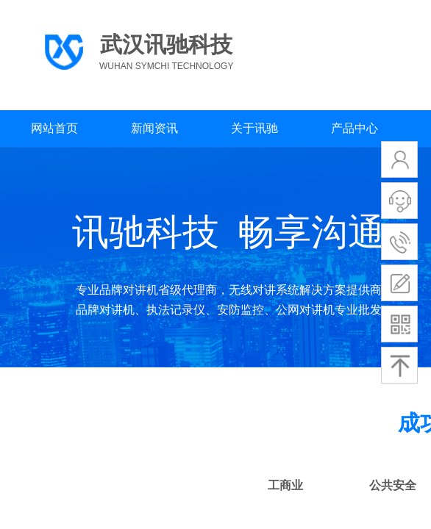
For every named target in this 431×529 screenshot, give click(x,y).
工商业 (285, 485)
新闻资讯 (154, 128)
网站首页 (54, 128)
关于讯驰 (254, 128)
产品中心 (354, 128)
